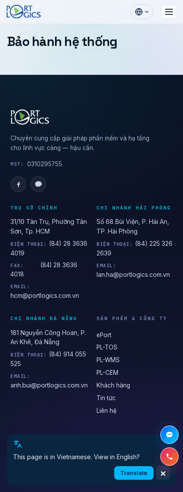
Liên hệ (107, 410)
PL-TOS (107, 347)
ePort (104, 334)
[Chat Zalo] (169, 435)
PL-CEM (107, 372)
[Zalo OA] (38, 184)
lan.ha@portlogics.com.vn (133, 274)
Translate (133, 472)
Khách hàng (113, 385)
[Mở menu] (169, 12)
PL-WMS (108, 359)
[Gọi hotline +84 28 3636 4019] (169, 456)
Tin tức (106, 397)
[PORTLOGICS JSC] (91, 117)
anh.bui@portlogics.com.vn (49, 385)
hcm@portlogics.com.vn (44, 295)
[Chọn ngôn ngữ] (142, 11)
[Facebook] (18, 184)
